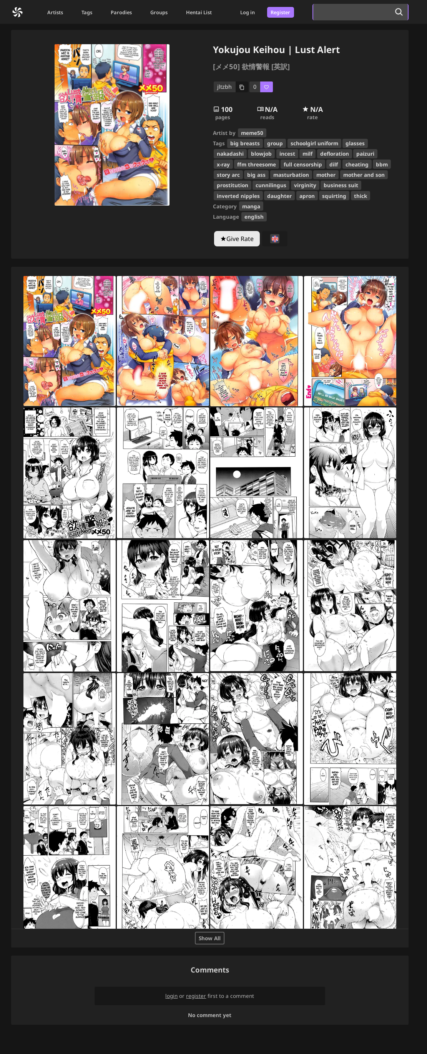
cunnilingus (271, 185)
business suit (341, 185)
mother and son (364, 174)
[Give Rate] (237, 238)
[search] (351, 12)
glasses (355, 143)
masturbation (291, 174)
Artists (55, 12)
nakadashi (230, 153)
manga (251, 206)
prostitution (232, 185)
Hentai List (199, 12)
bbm (382, 164)
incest (287, 153)
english (254, 216)
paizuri (365, 153)
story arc (228, 174)
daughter (279, 195)
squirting (334, 195)
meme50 (252, 132)
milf (307, 153)
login (171, 995)
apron (307, 195)
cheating (357, 164)
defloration (334, 153)
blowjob (261, 153)
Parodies (121, 12)
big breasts (245, 143)
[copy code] (231, 87)
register (196, 995)
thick (360, 195)
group (275, 143)
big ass (256, 174)
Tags (86, 12)
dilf (333, 164)
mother (326, 174)
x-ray (223, 164)
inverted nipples (238, 195)
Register (280, 12)
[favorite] (261, 87)
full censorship (303, 164)
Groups (159, 12)
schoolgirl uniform (314, 143)
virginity (305, 185)
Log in (247, 12)
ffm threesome (256, 164)
